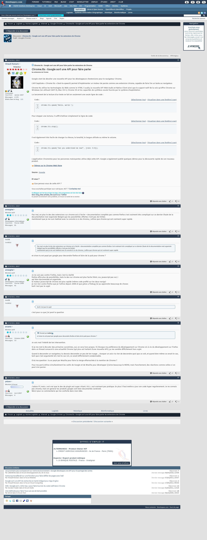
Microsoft (57, 6)
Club (120, 2)
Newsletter (82, 2)
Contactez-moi (75, 189)
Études (103, 2)
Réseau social (31, 18)
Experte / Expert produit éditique (69, 458)
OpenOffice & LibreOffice (114, 9)
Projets (128, 9)
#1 (178, 60)
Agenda (48, 18)
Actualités (30, 411)
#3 (178, 236)
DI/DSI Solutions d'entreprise (24, 6)
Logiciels (69, 13)
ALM (50, 6)
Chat (71, 2)
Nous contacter (150, 507)
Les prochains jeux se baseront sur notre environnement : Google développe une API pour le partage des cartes (48, 471)
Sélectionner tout (138, 100)
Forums (35, 2)
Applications (80, 9)
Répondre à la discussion (17, 31)
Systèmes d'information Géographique (89, 13)
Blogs (63, 2)
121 (21, 99)
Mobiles (115, 6)
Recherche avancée (198, 18)
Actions (19, 18)
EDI (80, 6)
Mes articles (44, 195)
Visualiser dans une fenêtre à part (162, 100)
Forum (10, 24)
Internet (44, 24)
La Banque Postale (67, 460)
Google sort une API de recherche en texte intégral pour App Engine (31, 481)
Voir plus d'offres (121, 463)
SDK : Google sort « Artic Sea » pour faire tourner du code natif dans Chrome (35, 486)
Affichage (173, 56)
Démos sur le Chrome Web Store (48, 166)
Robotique (108, 13)
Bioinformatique (120, 13)
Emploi (94, 2)
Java (65, 6)
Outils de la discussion (159, 56)
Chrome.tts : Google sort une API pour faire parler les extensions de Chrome (51, 36)
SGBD (100, 6)
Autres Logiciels (31, 24)
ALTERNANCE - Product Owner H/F (70, 449)
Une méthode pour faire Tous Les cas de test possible (26, 491)
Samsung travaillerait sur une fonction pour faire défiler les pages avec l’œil (34, 476)
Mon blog (35, 195)
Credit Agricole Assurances (72, 451)
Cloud (39, 6)
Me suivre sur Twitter (58, 195)
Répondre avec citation (158, 201)
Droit (113, 2)
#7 (178, 378)
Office (107, 6)
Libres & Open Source (95, 9)
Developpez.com (163, 507)
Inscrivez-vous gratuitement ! (50, 15)
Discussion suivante (102, 422)
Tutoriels (46, 2)
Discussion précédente (82, 422)
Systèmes (124, 6)
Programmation (90, 6)
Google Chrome (56, 24)
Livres (130, 13)
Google (42, 172)
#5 (178, 297)
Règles (62, 18)
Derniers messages (8, 18)
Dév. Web (73, 6)
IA (45, 6)
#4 (178, 266)
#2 (178, 206)
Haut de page (174, 507)
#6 (178, 323)
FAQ (56, 2)
